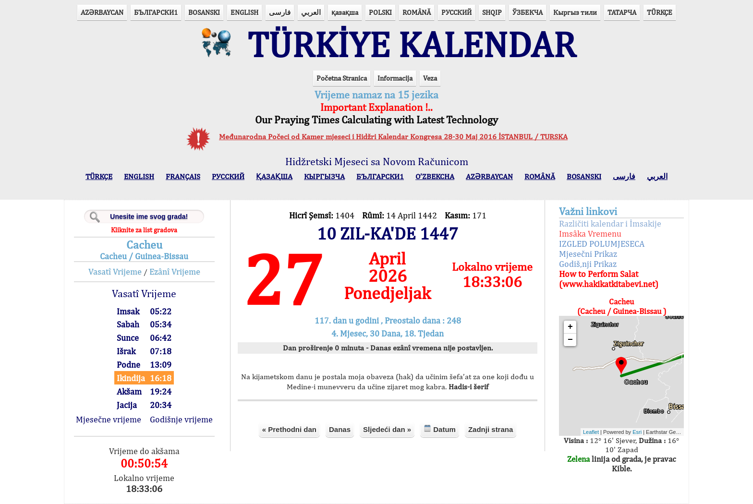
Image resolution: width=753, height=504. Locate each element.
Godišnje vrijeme (181, 419)
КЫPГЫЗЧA (324, 176)
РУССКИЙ (456, 12)
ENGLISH (244, 12)
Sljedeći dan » (387, 429)
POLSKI (380, 12)
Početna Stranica (341, 78)
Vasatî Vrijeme (115, 271)
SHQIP (492, 12)
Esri (637, 432)
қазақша (344, 12)
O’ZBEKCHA (434, 176)
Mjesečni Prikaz (588, 254)
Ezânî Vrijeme (174, 271)
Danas (340, 429)
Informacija (395, 78)
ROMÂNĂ (416, 12)
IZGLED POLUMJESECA (601, 244)
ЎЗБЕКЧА (527, 12)
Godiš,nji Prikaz (588, 264)
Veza (430, 78)
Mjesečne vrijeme (108, 419)
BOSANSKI (204, 12)
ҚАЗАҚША (274, 176)
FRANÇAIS (183, 176)
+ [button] (570, 327)
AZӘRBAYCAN (102, 12)
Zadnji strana (490, 429)
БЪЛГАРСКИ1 (156, 12)
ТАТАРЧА (621, 12)
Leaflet (591, 432)
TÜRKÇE (659, 12)
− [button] (570, 340)
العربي (311, 12)
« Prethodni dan (289, 429)
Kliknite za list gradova (144, 230)
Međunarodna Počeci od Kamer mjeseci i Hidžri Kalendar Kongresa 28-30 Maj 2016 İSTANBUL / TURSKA (393, 136)
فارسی (280, 12)
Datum (440, 428)
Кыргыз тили (575, 12)
